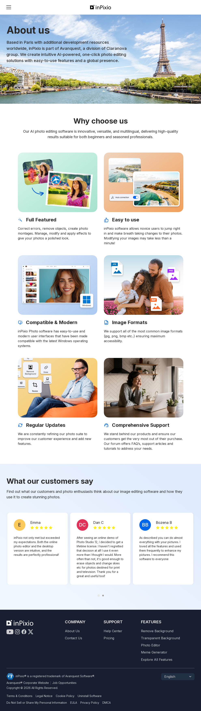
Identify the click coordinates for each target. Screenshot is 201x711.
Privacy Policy (89, 702)
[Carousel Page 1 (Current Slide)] (98, 595)
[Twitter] (30, 631)
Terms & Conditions (19, 696)
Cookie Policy (65, 696)
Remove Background (157, 631)
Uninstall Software (90, 696)
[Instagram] (17, 631)
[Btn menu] (8, 7)
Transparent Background (160, 638)
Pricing (109, 638)
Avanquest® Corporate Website (27, 682)
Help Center (113, 631)
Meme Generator (154, 652)
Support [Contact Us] (113, 621)
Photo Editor (150, 645)
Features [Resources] (151, 621)
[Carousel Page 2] (103, 595)
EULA (73, 702)
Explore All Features (156, 660)
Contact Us (73, 638)
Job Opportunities (64, 682)
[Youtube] (9, 631)
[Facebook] (23, 631)
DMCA (106, 702)
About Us (72, 631)
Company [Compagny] (75, 621)
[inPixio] (100, 7)
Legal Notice (44, 696)
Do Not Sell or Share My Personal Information (36, 702)
